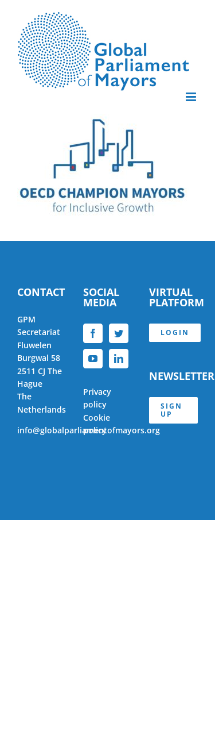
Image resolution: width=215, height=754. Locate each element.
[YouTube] (93, 358)
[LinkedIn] (118, 358)
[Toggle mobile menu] (192, 97)
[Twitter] (118, 333)
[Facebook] (93, 333)
